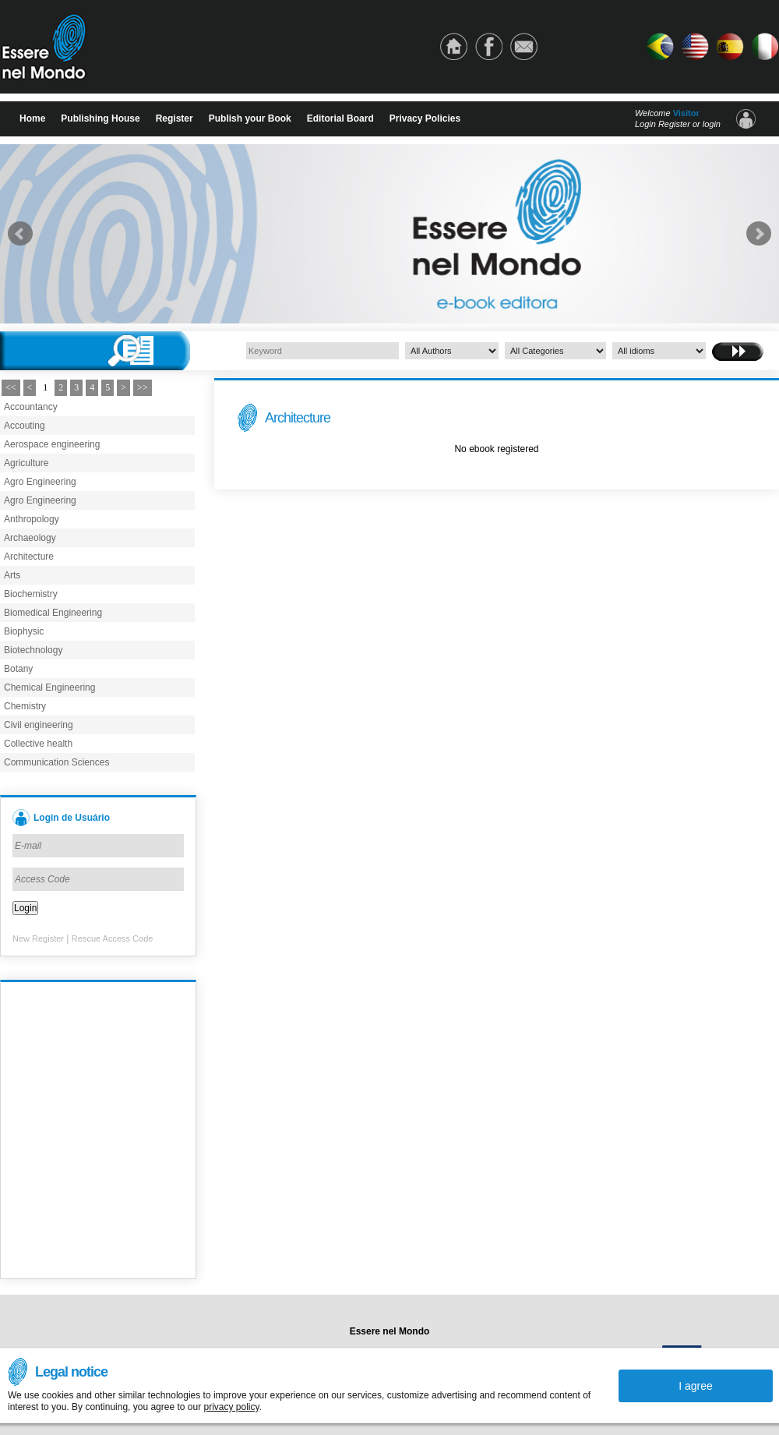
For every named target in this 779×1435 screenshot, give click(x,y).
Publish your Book (250, 118)
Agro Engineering (40, 481)
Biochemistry (31, 593)
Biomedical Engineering (53, 612)
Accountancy (31, 406)
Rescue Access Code (112, 938)
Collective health (38, 743)
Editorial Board (340, 118)
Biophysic (24, 631)
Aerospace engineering (52, 444)
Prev (20, 233)
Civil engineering (38, 724)
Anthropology (31, 519)
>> (142, 387)
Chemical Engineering (49, 687)
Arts (12, 575)
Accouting (24, 425)
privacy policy (231, 1406)
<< (10, 387)
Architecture (29, 556)
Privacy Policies (425, 118)
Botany (18, 668)
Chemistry (25, 706)
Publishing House (100, 118)
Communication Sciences (56, 762)
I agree (696, 1386)
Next (758, 233)
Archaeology (30, 537)
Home (32, 118)
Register (174, 118)
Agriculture (26, 463)
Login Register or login (678, 124)
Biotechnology (33, 650)
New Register (38, 938)
